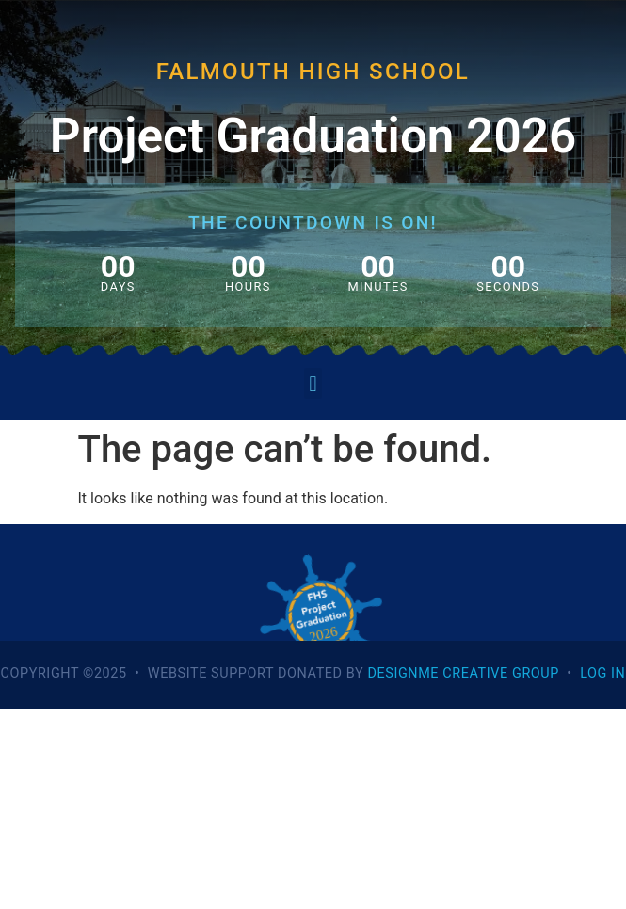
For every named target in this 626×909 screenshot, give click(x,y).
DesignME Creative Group (463, 673)
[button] (313, 383)
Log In (602, 673)
